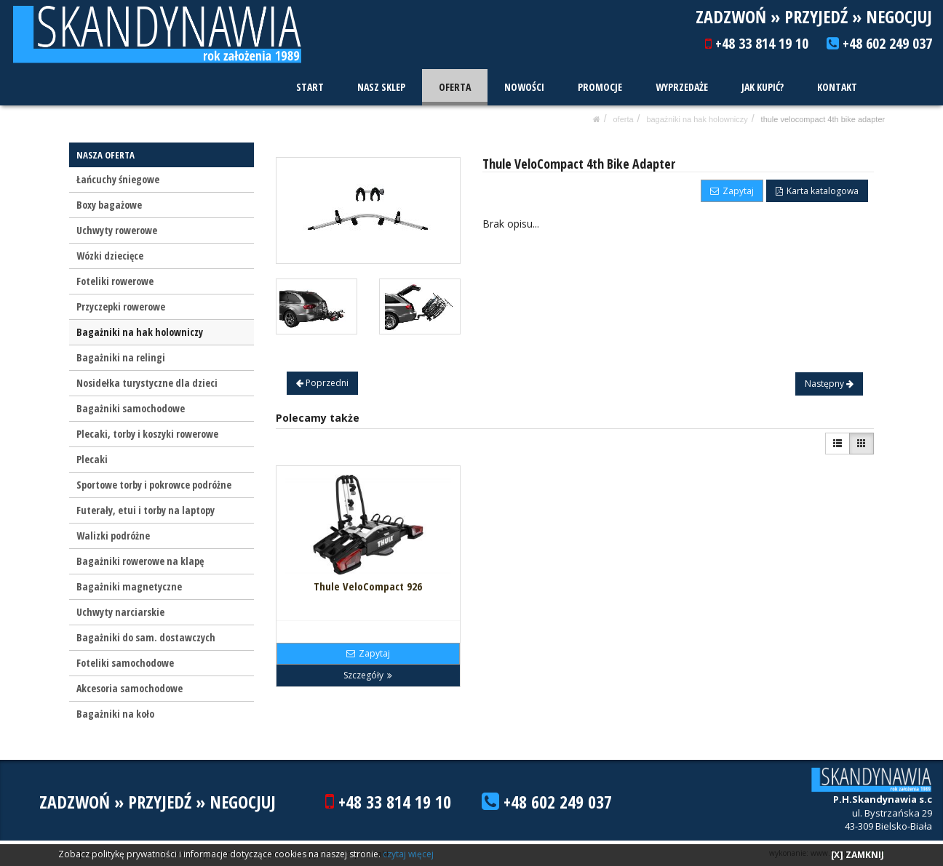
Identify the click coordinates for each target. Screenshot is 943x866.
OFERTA (456, 87)
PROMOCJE (600, 87)
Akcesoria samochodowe (129, 688)
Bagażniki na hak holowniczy (696, 119)
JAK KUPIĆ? (763, 87)
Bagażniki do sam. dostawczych (145, 637)
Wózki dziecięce (109, 255)
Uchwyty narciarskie (120, 612)
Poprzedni (322, 383)
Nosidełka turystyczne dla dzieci (147, 383)
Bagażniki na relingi (120, 357)
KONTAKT (837, 87)
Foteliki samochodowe (125, 663)
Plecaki (92, 459)
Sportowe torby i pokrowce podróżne (153, 485)
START (312, 87)
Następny (829, 383)
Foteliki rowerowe (115, 281)
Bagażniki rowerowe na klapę (140, 561)
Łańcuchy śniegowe (117, 179)
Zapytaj (732, 191)
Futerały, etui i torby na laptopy (145, 510)
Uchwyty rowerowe (116, 230)
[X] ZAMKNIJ (857, 855)
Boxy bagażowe (109, 205)
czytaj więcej (408, 854)
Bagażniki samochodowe (130, 408)
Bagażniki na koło (115, 714)
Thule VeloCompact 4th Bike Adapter (823, 119)
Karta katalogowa (817, 191)
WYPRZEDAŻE (682, 87)
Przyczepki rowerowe (120, 306)
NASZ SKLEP (383, 87)
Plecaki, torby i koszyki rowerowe (147, 434)
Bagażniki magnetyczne (129, 586)
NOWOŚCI (526, 87)
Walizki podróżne (113, 535)
